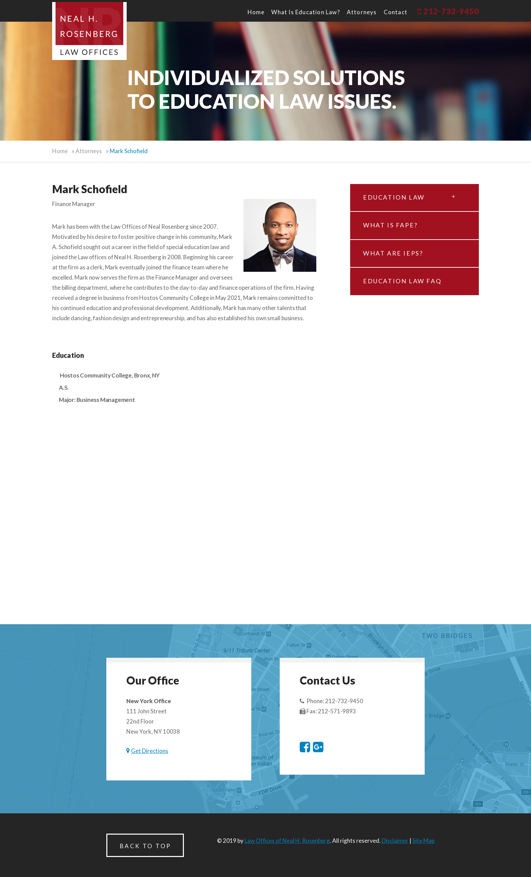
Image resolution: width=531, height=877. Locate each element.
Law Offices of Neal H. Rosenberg (287, 840)
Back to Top (145, 846)
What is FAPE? (390, 225)
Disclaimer (395, 840)
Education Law (409, 195)
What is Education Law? (305, 12)
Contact (395, 12)
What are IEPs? (393, 253)
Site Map (423, 840)
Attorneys (362, 12)
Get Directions (149, 750)
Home (256, 12)
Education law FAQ (402, 281)
